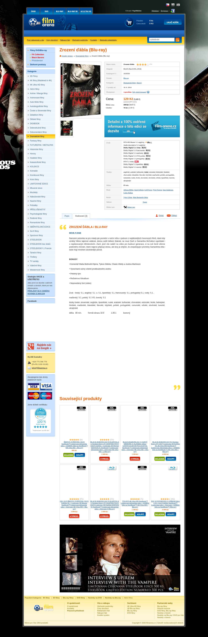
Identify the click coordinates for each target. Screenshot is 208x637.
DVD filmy (131, 613)
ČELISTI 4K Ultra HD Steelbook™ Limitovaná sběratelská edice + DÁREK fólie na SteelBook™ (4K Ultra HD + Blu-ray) (135, 504)
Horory (139, 83)
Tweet (145, 202)
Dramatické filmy (82, 56)
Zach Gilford (138, 190)
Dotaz (161, 215)
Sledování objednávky (108, 40)
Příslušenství (37, 60)
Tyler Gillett (128, 197)
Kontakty (93, 40)
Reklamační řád (103, 611)
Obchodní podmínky (80, 40)
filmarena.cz (151, 623)
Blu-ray (126, 78)
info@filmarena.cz (39, 368)
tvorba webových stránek (173, 623)
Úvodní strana (67, 56)
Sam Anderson (168, 190)
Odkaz (174, 215)
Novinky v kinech (164, 613)
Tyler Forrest (157, 190)
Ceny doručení (52, 40)
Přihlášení (155, 11)
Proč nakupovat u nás (35, 40)
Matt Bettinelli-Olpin (140, 197)
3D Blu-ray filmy (133, 608)
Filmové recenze (163, 608)
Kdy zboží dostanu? (139, 92)
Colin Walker (128, 193)
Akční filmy (128, 598)
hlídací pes (131, 207)
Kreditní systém (103, 615)
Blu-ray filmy (132, 611)
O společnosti (72, 606)
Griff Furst (148, 190)
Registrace (164, 11)
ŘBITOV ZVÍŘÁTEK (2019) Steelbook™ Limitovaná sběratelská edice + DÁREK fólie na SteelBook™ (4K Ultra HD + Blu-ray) (74, 445)
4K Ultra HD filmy (134, 606)
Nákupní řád (65, 40)
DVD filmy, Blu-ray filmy (166, 611)
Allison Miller (128, 190)
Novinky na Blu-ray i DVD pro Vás (170, 615)
